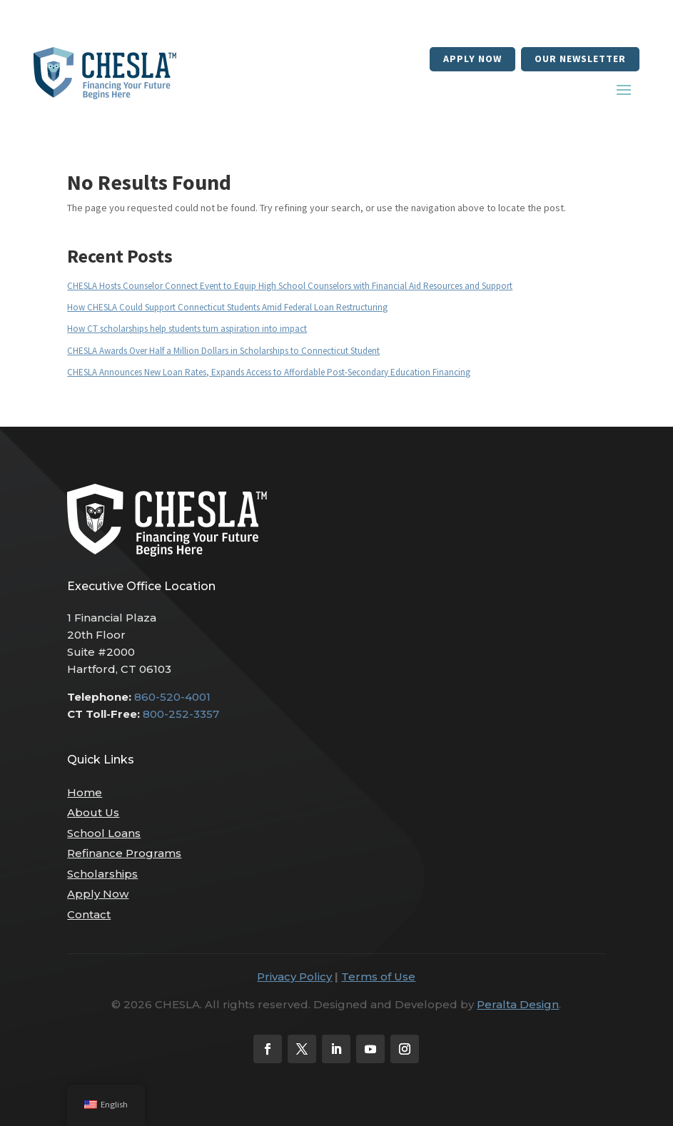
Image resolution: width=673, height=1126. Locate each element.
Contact (89, 914)
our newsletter (580, 58)
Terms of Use (378, 976)
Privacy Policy (294, 976)
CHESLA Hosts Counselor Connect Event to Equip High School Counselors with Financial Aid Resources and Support (289, 286)
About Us (93, 812)
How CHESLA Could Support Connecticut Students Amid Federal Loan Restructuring (227, 307)
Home (84, 792)
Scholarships (102, 874)
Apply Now (472, 58)
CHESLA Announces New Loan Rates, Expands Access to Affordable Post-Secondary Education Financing (268, 372)
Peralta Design (518, 1004)
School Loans (104, 833)
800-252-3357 (181, 714)
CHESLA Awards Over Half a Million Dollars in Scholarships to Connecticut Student (223, 351)
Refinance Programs (124, 853)
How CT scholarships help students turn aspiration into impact (187, 329)
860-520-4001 (172, 697)
